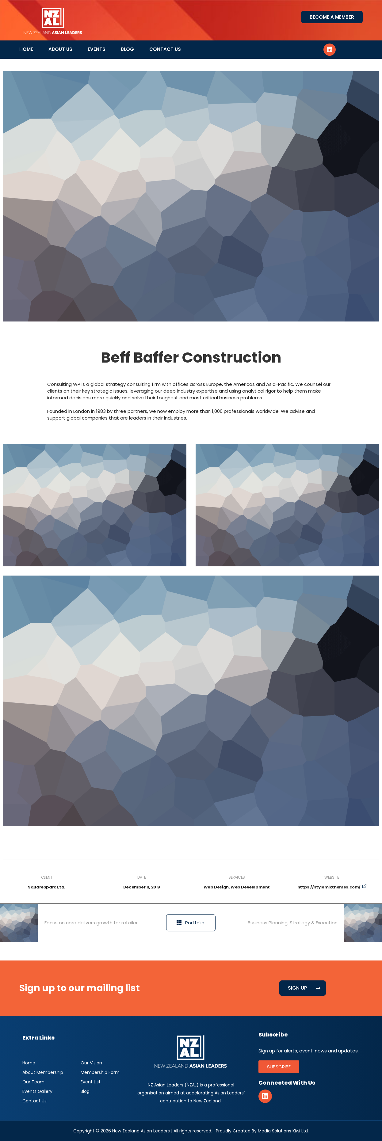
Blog (127, 49)
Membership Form (100, 1072)
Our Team (33, 1082)
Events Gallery (37, 1091)
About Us (60, 49)
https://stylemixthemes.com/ (329, 887)
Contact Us (165, 49)
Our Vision (91, 1063)
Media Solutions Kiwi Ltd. (283, 1131)
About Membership (42, 1072)
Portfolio (190, 922)
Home (26, 49)
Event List (91, 1082)
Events (96, 49)
